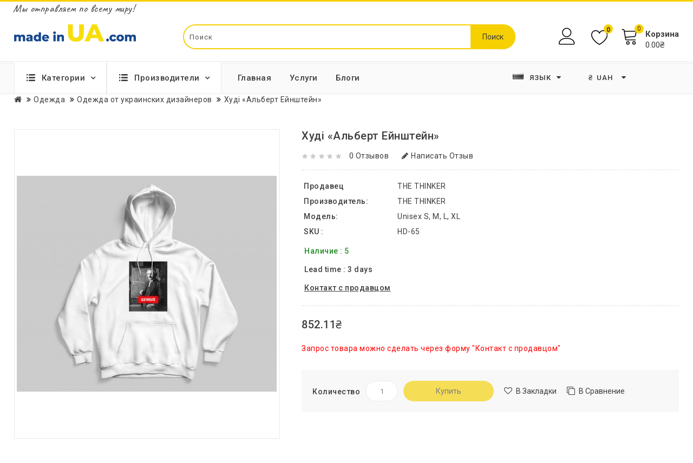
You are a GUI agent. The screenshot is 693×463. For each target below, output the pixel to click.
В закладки (536, 391)
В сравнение (602, 391)
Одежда (49, 99)
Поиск (493, 36)
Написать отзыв (438, 155)
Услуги (304, 78)
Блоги (348, 78)
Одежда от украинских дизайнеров (144, 99)
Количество (336, 391)
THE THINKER (421, 201)
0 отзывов (369, 155)
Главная (255, 78)
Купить (448, 391)
